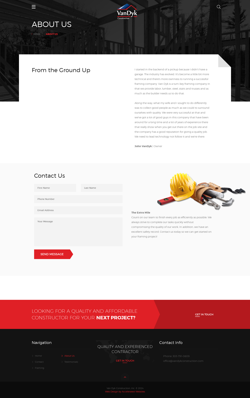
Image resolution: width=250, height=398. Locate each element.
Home (36, 34)
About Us (69, 355)
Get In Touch (204, 314)
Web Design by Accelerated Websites (125, 391)
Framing (39, 367)
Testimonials (71, 361)
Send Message (52, 254)
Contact (39, 361)
